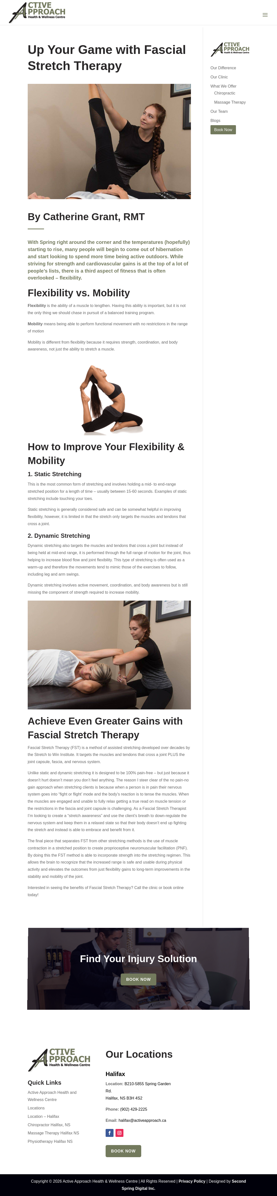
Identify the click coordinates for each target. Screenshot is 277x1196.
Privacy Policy (192, 1181)
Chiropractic (224, 93)
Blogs (215, 120)
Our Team (219, 111)
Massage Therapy (230, 102)
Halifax (115, 1074)
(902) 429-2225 (133, 1109)
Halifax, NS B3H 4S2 (124, 1098)
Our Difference (223, 68)
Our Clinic (219, 77)
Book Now (138, 978)
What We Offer (223, 86)
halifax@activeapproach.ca (142, 1120)
